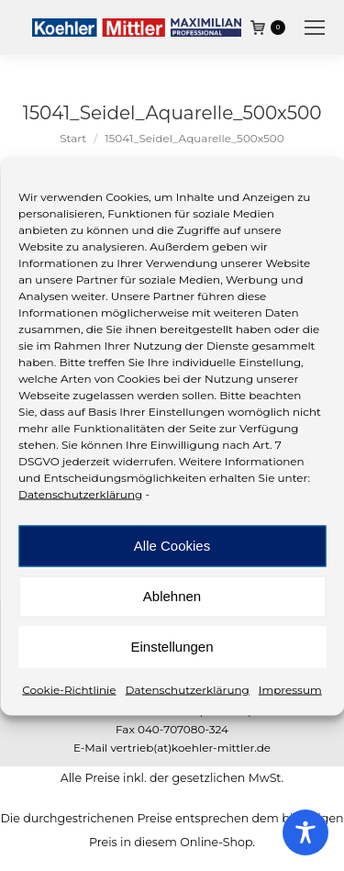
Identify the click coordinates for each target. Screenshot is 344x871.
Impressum (290, 689)
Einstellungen (171, 646)
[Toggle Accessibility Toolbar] (305, 832)
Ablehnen (172, 596)
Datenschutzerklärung (80, 493)
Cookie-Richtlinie (69, 689)
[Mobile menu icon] (315, 28)
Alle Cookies (172, 545)
